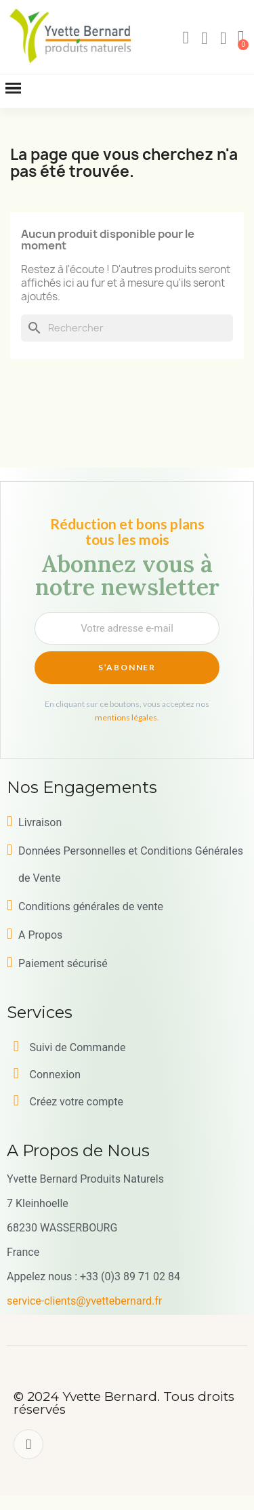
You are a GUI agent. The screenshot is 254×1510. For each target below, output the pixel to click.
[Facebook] (28, 1444)
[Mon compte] (204, 38)
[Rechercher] (127, 328)
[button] (185, 38)
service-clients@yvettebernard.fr (84, 1300)
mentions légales (126, 717)
